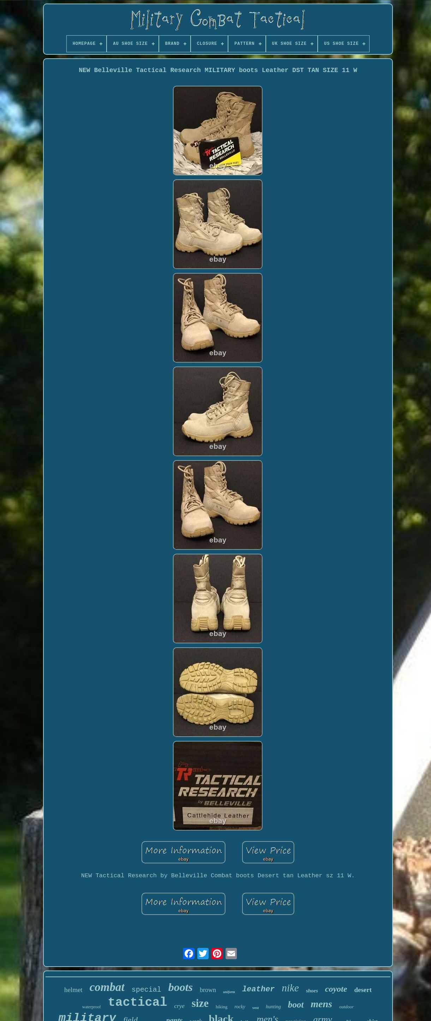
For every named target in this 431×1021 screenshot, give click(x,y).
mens (321, 1003)
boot (296, 1004)
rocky (239, 1006)
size (200, 1003)
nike (290, 987)
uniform (229, 992)
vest (255, 1007)
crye (179, 1006)
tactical (137, 1003)
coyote (336, 988)
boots (180, 987)
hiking (221, 1006)
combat (107, 987)
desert (363, 989)
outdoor (346, 1006)
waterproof (91, 1006)
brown (208, 989)
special (146, 990)
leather (258, 989)
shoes (312, 990)
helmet (73, 989)
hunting (273, 1006)
